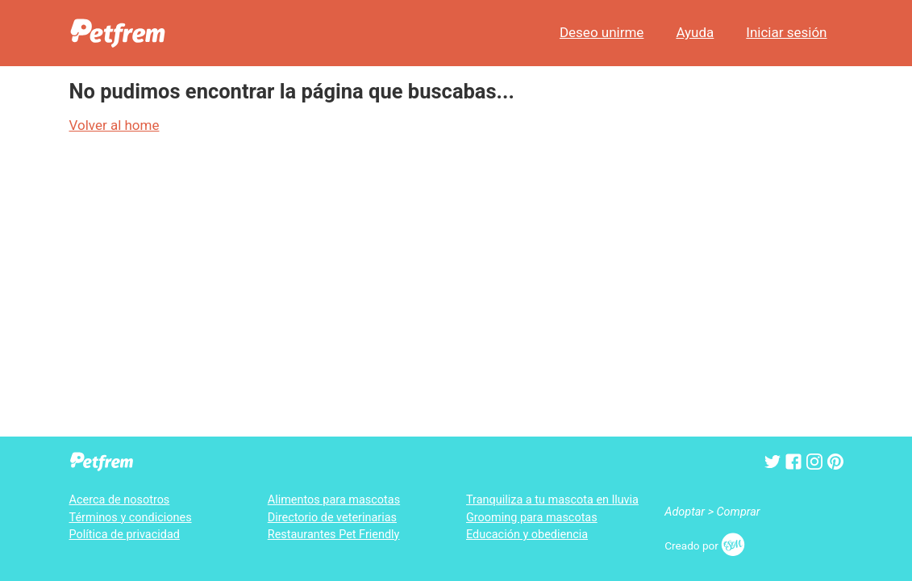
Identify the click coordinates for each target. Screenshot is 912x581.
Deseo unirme (601, 32)
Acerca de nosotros (119, 500)
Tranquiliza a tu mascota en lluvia (552, 500)
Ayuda (695, 32)
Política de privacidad (124, 534)
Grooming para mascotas (532, 518)
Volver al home (114, 125)
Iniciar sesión (786, 32)
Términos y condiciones (130, 518)
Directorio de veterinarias (332, 518)
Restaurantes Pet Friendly (334, 534)
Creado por (704, 545)
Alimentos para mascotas (334, 500)
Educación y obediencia (527, 534)
